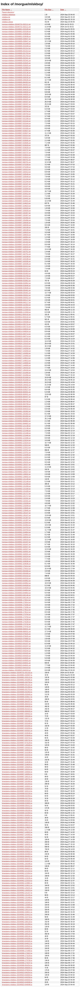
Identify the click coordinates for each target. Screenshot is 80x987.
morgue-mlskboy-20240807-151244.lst (16, 179)
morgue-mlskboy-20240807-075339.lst (16, 164)
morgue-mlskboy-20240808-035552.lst (16, 295)
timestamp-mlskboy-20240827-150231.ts (17, 844)
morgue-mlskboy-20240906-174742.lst (16, 624)
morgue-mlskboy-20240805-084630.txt (16, 90)
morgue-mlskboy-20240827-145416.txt (16, 370)
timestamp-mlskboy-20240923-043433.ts (17, 980)
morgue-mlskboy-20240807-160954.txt (16, 239)
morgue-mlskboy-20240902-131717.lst (16, 493)
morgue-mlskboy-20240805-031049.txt (16, 46)
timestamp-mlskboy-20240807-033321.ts (17, 731)
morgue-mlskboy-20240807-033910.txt (16, 157)
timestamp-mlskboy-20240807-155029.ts (17, 767)
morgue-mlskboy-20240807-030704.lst (16, 111)
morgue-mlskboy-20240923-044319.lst (16, 668)
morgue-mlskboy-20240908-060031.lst (16, 629)
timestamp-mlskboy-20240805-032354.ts (17, 692)
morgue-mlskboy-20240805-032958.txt (16, 70)
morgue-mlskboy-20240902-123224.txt (16, 443)
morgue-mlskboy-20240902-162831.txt (16, 554)
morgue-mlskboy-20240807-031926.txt (16, 128)
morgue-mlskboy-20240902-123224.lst (16, 440)
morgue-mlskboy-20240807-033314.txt (16, 138)
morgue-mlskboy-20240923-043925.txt (16, 660)
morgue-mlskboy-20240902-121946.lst (16, 435)
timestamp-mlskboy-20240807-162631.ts (17, 786)
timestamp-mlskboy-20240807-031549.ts (17, 723)
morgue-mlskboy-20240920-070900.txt (16, 641)
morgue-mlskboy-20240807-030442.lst (16, 106)
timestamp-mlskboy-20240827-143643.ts (17, 839)
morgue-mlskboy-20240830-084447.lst (16, 397)
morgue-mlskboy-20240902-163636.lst (16, 561)
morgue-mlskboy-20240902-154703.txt (16, 530)
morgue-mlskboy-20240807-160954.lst (16, 237)
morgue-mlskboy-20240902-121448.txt (16, 433)
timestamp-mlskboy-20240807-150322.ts (17, 748)
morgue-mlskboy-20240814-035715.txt (16, 327)
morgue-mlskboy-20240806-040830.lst (16, 92)
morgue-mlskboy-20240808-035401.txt (16, 293)
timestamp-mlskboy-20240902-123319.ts (17, 881)
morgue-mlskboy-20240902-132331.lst (16, 498)
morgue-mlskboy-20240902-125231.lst (16, 460)
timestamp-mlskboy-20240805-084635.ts (17, 706)
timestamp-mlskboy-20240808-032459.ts (17, 796)
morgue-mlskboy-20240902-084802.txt (16, 423)
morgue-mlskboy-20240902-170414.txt (16, 568)
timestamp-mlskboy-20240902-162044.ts (17, 927)
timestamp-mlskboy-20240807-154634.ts (17, 764)
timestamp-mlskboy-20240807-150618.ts (17, 750)
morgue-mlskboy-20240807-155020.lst (16, 208)
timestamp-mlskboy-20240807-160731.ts (17, 779)
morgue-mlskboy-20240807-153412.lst (16, 194)
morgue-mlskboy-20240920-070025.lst (16, 634)
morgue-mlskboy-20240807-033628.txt (16, 148)
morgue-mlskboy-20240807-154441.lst (16, 198)
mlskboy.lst (6, 17)
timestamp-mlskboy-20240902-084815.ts (17, 868)
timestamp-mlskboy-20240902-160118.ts (17, 922)
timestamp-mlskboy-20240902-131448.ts (17, 897)
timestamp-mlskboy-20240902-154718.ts (17, 917)
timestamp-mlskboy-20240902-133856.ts (17, 907)
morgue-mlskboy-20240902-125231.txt (16, 462)
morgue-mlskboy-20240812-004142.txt (16, 317)
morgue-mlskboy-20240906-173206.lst (16, 605)
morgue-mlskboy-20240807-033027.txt (16, 133)
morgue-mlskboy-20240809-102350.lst (16, 305)
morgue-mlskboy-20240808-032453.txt (16, 273)
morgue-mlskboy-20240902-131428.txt (16, 491)
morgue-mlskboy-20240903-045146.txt (16, 598)
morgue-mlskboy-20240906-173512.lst (16, 610)
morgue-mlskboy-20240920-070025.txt (16, 636)
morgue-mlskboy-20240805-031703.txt (16, 56)
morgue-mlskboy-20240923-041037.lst (16, 644)
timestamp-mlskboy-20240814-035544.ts (17, 820)
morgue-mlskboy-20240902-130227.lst (16, 469)
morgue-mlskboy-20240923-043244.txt (16, 651)
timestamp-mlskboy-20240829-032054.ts (17, 849)
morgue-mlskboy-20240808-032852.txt (16, 283)
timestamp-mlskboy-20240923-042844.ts (17, 975)
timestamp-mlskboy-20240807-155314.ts (17, 769)
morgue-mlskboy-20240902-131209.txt (16, 486)
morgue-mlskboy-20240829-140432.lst (16, 382)
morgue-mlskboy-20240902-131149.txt (16, 481)
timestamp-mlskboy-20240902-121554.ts (17, 873)
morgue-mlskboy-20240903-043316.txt (16, 578)
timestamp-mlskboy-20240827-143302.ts (17, 835)
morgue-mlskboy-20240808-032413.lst (16, 266)
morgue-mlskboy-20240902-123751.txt (16, 452)
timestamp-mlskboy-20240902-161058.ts (17, 924)
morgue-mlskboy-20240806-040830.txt (16, 94)
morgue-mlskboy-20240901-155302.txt (16, 414)
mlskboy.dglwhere (8, 15)
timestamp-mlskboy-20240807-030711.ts (17, 718)
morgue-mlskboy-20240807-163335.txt (16, 264)
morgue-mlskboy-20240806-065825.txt (16, 99)
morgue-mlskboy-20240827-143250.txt (16, 351)
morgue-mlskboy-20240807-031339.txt (16, 119)
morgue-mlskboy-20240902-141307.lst (16, 518)
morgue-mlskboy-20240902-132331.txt (16, 501)
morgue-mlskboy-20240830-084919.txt (16, 409)
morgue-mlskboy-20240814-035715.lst (16, 324)
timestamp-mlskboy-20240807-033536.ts (17, 733)
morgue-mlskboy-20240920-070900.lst (16, 639)
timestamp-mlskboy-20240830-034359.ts (17, 854)
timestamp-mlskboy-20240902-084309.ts (17, 866)
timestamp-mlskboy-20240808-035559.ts (17, 808)
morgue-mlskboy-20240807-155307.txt (16, 215)
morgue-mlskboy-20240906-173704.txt (16, 617)
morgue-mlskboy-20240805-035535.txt (16, 80)
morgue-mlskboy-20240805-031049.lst (16, 44)
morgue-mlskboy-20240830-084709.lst (16, 402)
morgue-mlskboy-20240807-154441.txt (16, 201)
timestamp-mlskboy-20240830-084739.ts (17, 859)
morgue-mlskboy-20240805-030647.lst (16, 39)
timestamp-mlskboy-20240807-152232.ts (17, 755)
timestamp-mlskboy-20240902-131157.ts (17, 893)
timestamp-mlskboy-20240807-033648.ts (17, 735)
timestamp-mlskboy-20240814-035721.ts (17, 822)
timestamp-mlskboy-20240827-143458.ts (17, 837)
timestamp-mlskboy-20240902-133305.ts (17, 905)
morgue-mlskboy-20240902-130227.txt (16, 472)
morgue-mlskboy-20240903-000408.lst (16, 571)
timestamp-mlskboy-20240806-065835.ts (17, 711)
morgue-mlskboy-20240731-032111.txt (16, 27)
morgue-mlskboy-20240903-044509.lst (16, 585)
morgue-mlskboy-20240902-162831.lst (16, 551)
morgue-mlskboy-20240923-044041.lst (16, 663)
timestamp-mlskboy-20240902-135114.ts (17, 910)
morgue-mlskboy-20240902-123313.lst (16, 445)
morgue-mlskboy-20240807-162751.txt (16, 254)
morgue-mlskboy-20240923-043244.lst (16, 648)
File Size (48, 10)
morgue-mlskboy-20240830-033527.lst (16, 387)
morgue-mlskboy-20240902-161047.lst (16, 542)
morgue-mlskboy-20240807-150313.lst (16, 169)
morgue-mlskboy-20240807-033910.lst (16, 155)
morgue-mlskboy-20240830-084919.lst (16, 406)
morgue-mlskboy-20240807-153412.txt (16, 196)
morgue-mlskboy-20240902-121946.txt (16, 438)
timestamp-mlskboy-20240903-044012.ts (17, 943)
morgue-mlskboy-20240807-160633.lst (16, 232)
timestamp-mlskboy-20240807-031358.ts (17, 721)
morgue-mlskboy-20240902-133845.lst (16, 508)
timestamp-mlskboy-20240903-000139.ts (17, 936)
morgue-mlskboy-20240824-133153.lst (16, 343)
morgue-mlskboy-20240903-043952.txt (16, 583)
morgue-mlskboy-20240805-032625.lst (16, 63)
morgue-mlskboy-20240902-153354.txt (16, 525)
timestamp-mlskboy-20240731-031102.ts (17, 673)
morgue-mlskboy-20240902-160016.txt (16, 539)
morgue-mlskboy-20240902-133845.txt (16, 510)
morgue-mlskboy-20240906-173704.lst (16, 614)
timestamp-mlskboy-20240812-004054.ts (17, 815)
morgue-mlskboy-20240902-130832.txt (16, 477)
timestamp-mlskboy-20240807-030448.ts (17, 716)
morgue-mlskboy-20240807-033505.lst (16, 140)
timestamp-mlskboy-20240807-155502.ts (17, 772)
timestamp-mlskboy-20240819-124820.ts (17, 827)
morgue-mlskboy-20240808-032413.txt (16, 269)
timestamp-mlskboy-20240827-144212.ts (17, 842)
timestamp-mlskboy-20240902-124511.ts (17, 885)
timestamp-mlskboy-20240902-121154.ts (17, 871)
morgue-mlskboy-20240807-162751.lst (16, 252)
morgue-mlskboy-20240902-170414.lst (16, 566)
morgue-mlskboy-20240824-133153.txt (16, 346)
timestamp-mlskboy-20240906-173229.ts (17, 956)
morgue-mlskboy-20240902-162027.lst (16, 547)
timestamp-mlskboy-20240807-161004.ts (17, 781)
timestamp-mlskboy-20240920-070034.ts (17, 970)
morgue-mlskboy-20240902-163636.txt (16, 564)
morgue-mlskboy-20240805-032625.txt (16, 65)
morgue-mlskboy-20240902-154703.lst (16, 527)
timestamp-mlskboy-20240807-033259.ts (17, 728)
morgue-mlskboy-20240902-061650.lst (16, 416)
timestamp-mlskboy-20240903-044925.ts (17, 948)
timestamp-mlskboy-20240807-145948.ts (17, 745)
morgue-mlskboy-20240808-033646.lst (16, 285)
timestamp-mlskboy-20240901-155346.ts (17, 864)
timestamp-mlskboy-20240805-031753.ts (17, 689)
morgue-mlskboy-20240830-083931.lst (16, 392)
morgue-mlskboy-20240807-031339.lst (16, 116)
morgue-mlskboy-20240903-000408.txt (16, 573)
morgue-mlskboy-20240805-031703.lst (16, 53)
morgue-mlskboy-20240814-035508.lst (16, 319)
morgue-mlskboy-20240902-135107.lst (16, 513)
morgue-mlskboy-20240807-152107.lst (16, 184)
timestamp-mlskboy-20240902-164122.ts (17, 934)
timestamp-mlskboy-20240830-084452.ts (17, 856)
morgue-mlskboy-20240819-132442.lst (16, 339)
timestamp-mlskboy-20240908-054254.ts (17, 965)
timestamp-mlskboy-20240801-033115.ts (17, 677)
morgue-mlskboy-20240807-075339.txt (16, 167)
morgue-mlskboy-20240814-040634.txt (16, 331)
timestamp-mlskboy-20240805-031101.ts (17, 685)
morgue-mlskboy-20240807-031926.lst (16, 126)
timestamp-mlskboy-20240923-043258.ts (17, 977)
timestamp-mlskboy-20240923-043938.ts (17, 982)
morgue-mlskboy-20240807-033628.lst (16, 145)
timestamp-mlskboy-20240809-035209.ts (17, 810)
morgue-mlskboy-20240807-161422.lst (16, 242)
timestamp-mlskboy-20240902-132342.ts (17, 902)
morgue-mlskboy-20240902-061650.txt (16, 418)
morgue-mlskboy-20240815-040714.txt (16, 336)
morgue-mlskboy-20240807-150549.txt (16, 177)
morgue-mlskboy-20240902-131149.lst (16, 479)
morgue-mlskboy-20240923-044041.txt (16, 665)
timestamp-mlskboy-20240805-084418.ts (17, 704)
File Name (6, 10)
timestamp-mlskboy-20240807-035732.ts (17, 740)
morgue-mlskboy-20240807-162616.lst (16, 247)
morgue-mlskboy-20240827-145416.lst (16, 368)
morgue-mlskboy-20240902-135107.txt (16, 515)
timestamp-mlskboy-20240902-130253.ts (17, 890)
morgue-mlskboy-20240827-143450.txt (16, 356)
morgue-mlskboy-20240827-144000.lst (16, 363)
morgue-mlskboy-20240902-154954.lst (16, 532)
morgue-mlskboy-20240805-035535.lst (16, 77)
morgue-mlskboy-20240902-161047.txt (16, 544)
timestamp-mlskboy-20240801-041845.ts (17, 680)
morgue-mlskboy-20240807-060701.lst (16, 160)
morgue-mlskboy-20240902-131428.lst (16, 489)
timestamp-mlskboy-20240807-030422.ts (17, 714)
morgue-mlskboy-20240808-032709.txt (16, 278)
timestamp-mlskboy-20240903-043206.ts (17, 939)
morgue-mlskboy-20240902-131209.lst (16, 484)
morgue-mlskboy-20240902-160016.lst (16, 537)
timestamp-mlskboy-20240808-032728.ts (17, 798)
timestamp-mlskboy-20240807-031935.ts (17, 726)
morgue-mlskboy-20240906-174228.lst (16, 619)
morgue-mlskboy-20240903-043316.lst (16, 576)
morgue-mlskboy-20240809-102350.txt (16, 307)
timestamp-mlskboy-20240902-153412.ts (17, 914)
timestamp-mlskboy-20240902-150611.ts (17, 912)
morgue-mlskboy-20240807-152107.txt (16, 186)
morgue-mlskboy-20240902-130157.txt (16, 467)
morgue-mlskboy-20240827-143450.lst (16, 353)
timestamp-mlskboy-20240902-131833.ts (17, 900)
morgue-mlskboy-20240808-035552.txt (16, 298)
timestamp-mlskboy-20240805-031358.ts (17, 687)
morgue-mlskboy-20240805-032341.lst (16, 58)
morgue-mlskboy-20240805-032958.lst (16, 68)
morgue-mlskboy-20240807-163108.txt (16, 259)
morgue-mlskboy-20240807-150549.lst (16, 174)
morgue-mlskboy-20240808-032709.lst (16, 276)
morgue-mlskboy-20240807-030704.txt (16, 114)
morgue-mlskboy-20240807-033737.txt (16, 152)
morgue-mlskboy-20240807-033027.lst (16, 131)
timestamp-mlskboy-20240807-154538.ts (17, 762)
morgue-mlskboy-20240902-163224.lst (16, 556)
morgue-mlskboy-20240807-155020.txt (16, 210)
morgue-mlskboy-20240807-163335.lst (16, 261)
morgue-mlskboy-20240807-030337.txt (16, 104)
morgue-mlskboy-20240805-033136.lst (16, 73)
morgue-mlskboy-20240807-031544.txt (16, 123)
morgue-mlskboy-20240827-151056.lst (16, 373)
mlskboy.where (7, 22)
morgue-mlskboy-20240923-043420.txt (16, 656)
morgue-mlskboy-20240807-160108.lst (16, 227)
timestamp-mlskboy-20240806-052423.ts (17, 709)
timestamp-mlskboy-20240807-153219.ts (17, 757)
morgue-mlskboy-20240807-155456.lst (16, 218)
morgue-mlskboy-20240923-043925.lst (16, 658)
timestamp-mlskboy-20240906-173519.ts (17, 958)
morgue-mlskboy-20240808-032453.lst (16, 271)
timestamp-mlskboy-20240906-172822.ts (17, 953)
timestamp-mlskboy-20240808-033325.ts (17, 801)
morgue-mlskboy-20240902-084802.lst (16, 421)
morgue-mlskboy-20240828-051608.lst (16, 377)
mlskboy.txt (6, 19)
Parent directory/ (8, 12)
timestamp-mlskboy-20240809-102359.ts (17, 813)
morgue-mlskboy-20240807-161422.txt (16, 244)
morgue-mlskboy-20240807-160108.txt (16, 230)
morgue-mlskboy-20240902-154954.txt (16, 535)
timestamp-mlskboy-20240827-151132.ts (17, 847)
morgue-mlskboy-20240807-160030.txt (16, 225)
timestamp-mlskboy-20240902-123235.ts (17, 878)
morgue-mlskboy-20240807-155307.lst (16, 213)
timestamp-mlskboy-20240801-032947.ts (17, 675)
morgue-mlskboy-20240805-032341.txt (16, 60)
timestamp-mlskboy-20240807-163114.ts (17, 791)
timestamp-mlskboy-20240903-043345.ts (17, 941)
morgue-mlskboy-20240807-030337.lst (16, 102)
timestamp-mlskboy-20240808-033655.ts (17, 803)
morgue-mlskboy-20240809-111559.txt (16, 312)
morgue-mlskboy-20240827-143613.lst (16, 358)
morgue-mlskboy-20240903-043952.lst (16, 581)
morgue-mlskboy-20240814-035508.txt (16, 322)
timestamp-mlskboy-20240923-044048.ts (17, 985)
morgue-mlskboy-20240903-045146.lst (16, 595)
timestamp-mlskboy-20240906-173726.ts (17, 960)
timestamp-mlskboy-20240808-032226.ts (17, 793)
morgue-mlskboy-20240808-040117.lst (16, 300)
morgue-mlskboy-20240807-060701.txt (16, 162)
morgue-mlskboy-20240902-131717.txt (16, 496)
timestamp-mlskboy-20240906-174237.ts (17, 963)
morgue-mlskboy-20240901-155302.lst (16, 411)
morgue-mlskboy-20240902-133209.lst (16, 503)
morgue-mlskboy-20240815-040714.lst (16, 334)
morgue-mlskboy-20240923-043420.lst (16, 653)
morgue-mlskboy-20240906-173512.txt (16, 612)
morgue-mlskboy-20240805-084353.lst (16, 82)
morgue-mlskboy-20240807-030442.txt (16, 109)
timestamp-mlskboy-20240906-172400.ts (17, 951)
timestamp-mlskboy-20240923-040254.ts (17, 972)
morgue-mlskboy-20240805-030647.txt (16, 41)
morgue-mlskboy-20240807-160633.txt (16, 235)
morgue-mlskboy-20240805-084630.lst (16, 87)
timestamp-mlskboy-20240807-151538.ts (17, 752)
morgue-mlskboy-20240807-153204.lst (16, 189)
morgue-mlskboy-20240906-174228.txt (16, 622)
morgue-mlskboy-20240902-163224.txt (16, 559)
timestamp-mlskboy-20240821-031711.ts (17, 830)
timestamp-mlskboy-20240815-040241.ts (17, 825)
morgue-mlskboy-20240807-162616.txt (16, 249)
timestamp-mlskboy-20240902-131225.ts (17, 895)
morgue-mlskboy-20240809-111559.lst (16, 310)
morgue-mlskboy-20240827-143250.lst (16, 348)
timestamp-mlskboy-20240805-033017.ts (17, 697)
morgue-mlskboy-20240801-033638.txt (16, 36)
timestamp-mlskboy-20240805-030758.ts (17, 682)
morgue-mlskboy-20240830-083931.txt (16, 394)
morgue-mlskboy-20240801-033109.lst (16, 29)
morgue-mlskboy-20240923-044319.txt (16, 670)
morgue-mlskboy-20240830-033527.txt (16, 389)
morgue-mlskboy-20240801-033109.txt (16, 31)
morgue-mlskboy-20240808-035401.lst (16, 290)
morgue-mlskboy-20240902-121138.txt (16, 428)
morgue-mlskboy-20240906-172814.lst (16, 600)
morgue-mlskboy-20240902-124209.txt (16, 457)
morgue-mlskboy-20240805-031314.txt (16, 51)
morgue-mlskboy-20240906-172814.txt (16, 602)
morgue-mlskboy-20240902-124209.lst (16, 455)
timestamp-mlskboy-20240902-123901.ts (17, 883)
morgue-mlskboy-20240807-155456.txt (16, 220)
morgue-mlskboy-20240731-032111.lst (16, 24)
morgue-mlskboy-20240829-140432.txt (16, 385)
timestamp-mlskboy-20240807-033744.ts (17, 738)
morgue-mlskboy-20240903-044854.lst (16, 590)
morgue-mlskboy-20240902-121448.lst (16, 431)
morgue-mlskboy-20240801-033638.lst (16, 34)
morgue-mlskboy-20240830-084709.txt (16, 404)
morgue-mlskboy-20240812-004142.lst (16, 314)
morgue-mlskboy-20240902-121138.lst (16, 426)
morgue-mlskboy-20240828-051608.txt (16, 380)
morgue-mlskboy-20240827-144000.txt (16, 365)
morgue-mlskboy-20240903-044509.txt (16, 588)
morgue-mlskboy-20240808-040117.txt (16, 302)
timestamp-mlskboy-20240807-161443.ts (17, 784)
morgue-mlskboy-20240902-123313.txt (16, 447)
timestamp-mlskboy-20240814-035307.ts (17, 818)
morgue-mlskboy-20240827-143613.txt (16, 360)
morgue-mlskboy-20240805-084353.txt (16, 85)
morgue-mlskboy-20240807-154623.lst (16, 203)
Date (62, 10)
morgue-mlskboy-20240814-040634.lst (16, 329)
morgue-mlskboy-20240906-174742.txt (16, 627)
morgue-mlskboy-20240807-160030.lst (16, 223)
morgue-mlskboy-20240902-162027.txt (16, 549)
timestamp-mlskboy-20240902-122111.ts (17, 876)
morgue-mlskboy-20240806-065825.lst (16, 97)
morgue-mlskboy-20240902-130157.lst (16, 464)
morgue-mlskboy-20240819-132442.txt (16, 341)
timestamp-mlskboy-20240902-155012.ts (17, 919)
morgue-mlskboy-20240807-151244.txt (16, 181)
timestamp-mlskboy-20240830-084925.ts (17, 861)
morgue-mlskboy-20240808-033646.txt (16, 288)
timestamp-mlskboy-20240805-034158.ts (17, 699)
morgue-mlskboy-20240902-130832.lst (16, 474)
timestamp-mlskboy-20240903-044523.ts (17, 946)
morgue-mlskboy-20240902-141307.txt (16, 520)
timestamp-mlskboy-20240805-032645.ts (17, 694)
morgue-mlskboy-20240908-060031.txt (16, 631)
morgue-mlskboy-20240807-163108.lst (16, 256)
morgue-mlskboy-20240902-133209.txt (16, 506)
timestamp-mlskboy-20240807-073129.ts (17, 743)
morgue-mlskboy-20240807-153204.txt (16, 191)
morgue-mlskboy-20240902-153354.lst (16, 522)
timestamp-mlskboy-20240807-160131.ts (17, 777)
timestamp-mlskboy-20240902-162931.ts (17, 929)
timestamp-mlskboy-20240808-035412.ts (17, 806)
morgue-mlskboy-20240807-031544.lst (16, 121)
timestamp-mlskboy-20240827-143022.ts (17, 832)
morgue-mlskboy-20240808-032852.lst (16, 281)
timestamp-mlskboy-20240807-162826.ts (17, 789)
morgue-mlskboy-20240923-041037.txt (16, 646)
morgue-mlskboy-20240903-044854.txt (16, 593)
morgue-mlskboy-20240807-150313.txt (16, 172)
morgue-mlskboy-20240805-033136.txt (16, 75)
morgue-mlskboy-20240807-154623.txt (16, 206)
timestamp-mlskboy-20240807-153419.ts (17, 760)
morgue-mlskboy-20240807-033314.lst (16, 135)
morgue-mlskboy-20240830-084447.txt (16, 399)
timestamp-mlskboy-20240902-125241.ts (17, 888)
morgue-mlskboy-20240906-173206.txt (16, 607)
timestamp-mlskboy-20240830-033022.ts (17, 852)
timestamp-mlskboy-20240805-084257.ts (17, 702)
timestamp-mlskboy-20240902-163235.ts (17, 931)
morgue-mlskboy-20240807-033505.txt (16, 143)
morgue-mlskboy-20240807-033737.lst (16, 150)
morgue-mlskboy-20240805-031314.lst (16, 48)
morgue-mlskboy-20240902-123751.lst (16, 450)
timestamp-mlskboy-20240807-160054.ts (17, 774)
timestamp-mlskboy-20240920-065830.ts (17, 968)
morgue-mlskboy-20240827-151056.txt (16, 375)
